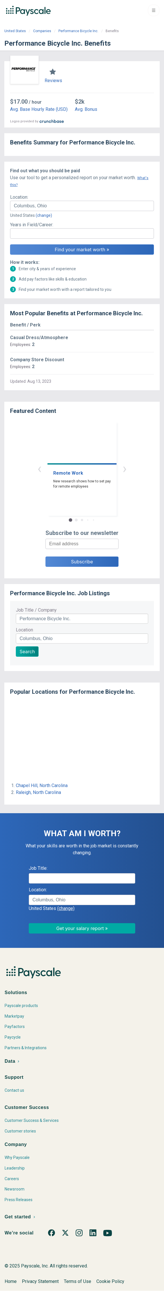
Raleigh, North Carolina (38, 792)
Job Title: (38, 868)
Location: (19, 197)
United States (15, 31)
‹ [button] (39, 468)
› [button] (125, 468)
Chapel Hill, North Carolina (42, 785)
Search (27, 651)
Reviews (53, 80)
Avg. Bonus (86, 109)
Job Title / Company (36, 610)
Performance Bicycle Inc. (78, 31)
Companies (42, 31)
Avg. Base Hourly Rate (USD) (39, 109)
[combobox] (82, 206)
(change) (44, 215)
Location (24, 630)
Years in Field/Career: (31, 224)
